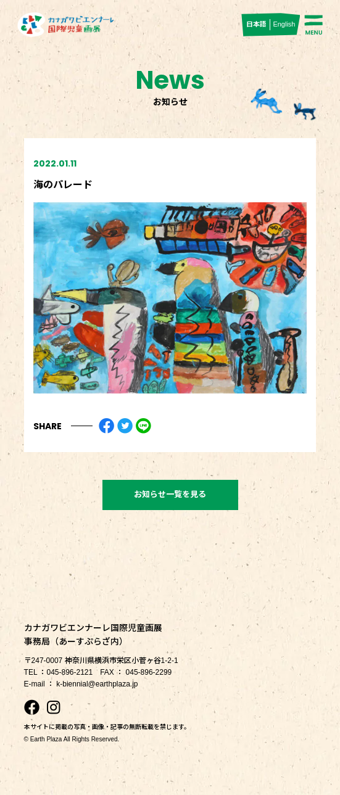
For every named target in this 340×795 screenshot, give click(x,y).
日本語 (256, 24)
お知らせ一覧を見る (170, 494)
